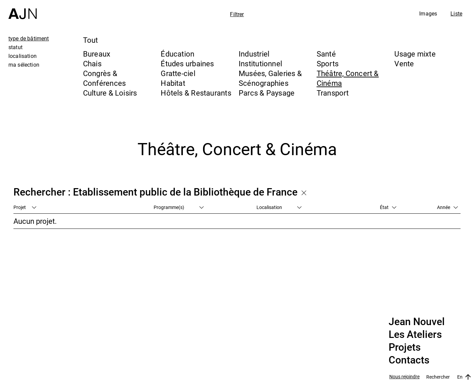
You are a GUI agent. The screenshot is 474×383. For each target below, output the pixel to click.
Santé (326, 54)
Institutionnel (260, 63)
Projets (405, 347)
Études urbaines (187, 63)
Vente (404, 63)
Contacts (409, 360)
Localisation (279, 207)
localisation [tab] (22, 56)
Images (428, 13)
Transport (333, 93)
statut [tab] (15, 47)
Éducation (177, 54)
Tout (90, 40)
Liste (456, 13)
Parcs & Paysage (266, 93)
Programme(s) (179, 207)
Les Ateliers (415, 334)
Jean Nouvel (417, 321)
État (388, 207)
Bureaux (97, 54)
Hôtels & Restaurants (196, 93)
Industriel (254, 54)
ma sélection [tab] (23, 64)
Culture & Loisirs (110, 93)
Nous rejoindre (404, 377)
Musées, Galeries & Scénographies (270, 78)
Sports (328, 63)
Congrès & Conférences (104, 78)
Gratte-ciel (178, 73)
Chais (92, 63)
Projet (24, 207)
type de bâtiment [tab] (28, 38)
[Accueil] (22, 9)
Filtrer (237, 14)
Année (447, 207)
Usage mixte (414, 54)
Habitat (173, 83)
